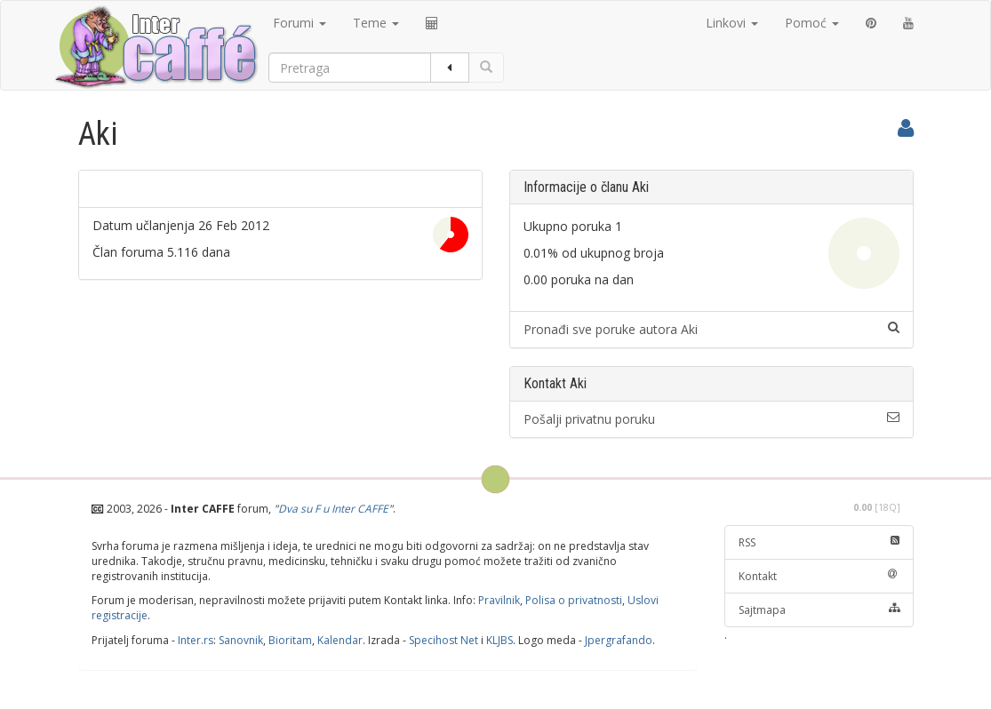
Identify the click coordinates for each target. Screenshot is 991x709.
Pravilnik (499, 600)
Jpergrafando (618, 640)
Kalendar (340, 640)
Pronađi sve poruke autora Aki (711, 329)
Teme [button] (376, 22)
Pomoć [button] (812, 22)
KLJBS (499, 640)
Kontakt (819, 576)
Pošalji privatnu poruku (711, 418)
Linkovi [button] (732, 22)
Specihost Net (443, 640)
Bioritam (290, 640)
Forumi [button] (299, 22)
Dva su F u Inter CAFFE (333, 508)
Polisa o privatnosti (573, 600)
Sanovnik (241, 640)
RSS (819, 542)
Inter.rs (195, 640)
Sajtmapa (819, 609)
